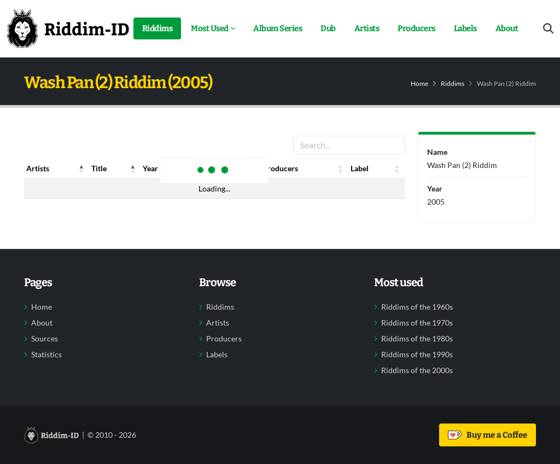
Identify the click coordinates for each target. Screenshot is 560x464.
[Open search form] (548, 29)
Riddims (157, 28)
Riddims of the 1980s (417, 338)
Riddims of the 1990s (417, 354)
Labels (465, 28)
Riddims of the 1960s (417, 307)
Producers (416, 28)
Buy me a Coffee (487, 435)
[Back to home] (68, 28)
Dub (328, 28)
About (506, 28)
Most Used (210, 28)
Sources (44, 338)
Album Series (277, 28)
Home (419, 83)
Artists (367, 28)
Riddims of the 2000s (417, 370)
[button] (81, 168)
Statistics (46, 354)
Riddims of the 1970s (417, 322)
